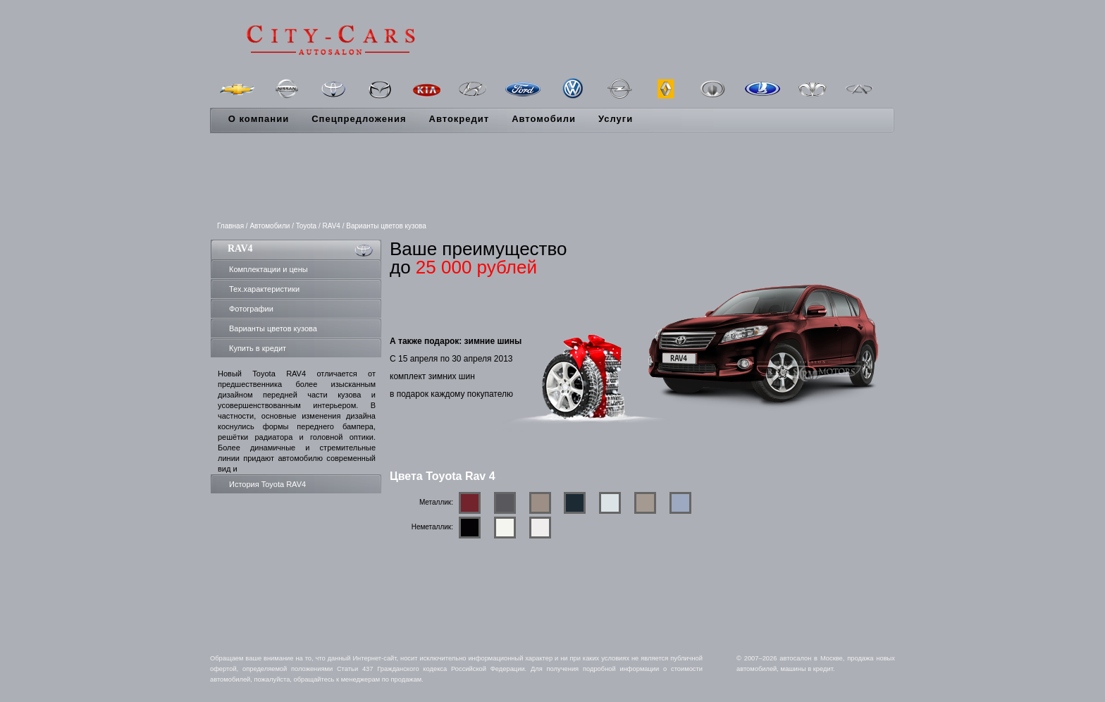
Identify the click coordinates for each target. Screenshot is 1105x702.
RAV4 (331, 226)
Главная (230, 226)
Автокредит (459, 118)
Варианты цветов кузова (273, 328)
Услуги (615, 118)
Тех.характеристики (264, 289)
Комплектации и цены (268, 269)
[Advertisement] (552, 178)
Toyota (306, 226)
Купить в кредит (257, 348)
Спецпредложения (358, 118)
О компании (258, 118)
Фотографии (251, 308)
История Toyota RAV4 (267, 484)
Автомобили (544, 118)
